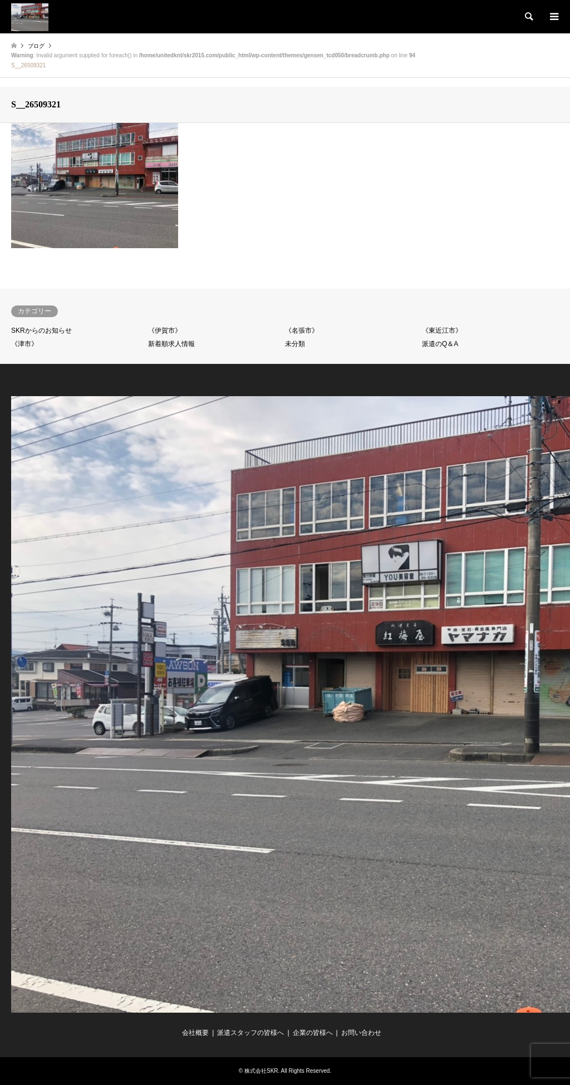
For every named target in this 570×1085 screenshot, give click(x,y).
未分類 (295, 344)
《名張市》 (301, 330)
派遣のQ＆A (440, 344)
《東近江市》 (442, 330)
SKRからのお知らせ (41, 330)
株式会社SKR (261, 1071)
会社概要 (195, 1033)
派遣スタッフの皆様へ (250, 1033)
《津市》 (24, 344)
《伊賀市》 (164, 330)
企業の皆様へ (313, 1033)
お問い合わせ (361, 1033)
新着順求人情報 (171, 344)
